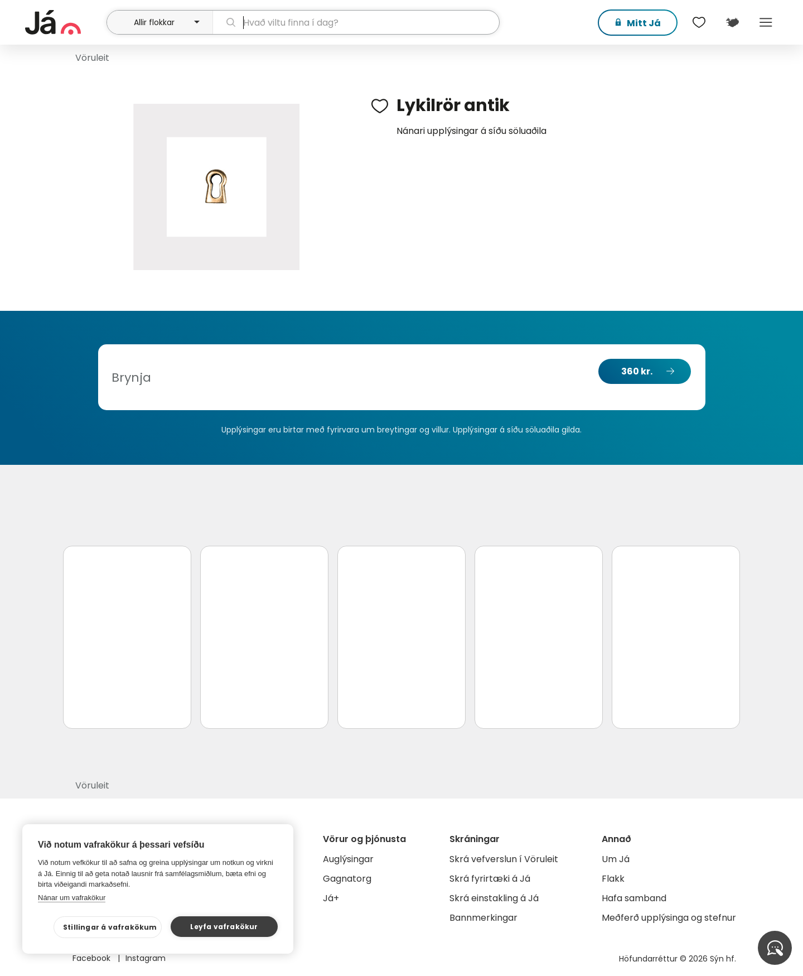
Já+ (331, 898)
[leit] (356, 22)
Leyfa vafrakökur (224, 926)
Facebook (92, 958)
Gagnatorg (347, 878)
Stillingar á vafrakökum (110, 927)
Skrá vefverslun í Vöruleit (503, 859)
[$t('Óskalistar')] (698, 22)
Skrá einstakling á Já (494, 898)
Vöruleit (92, 57)
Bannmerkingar (483, 917)
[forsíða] (64, 22)
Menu (765, 22)
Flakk (613, 878)
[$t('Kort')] (732, 22)
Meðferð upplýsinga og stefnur (669, 917)
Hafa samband (634, 898)
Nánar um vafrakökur (71, 897)
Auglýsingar (348, 859)
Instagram (145, 958)
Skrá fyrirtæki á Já (489, 878)
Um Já (616, 859)
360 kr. (636, 371)
